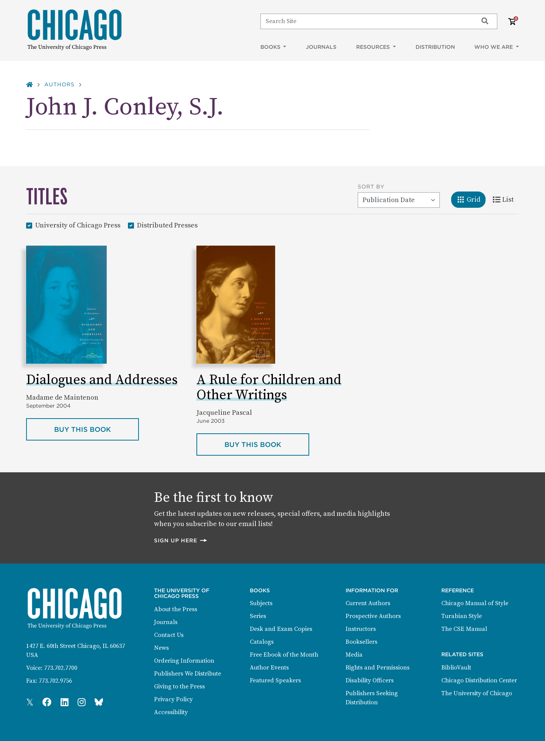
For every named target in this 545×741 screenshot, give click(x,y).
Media (354, 654)
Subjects (261, 603)
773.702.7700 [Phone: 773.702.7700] (60, 668)
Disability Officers (370, 680)
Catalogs (262, 642)
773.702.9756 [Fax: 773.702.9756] (55, 681)
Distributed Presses (167, 225)
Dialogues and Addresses (102, 380)
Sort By (371, 186)
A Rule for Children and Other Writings (268, 388)
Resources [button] (373, 47)
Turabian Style (461, 616)
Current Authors (368, 603)
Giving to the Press (179, 686)
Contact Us (169, 635)
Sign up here (181, 540)
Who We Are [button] (494, 47)
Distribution (435, 47)
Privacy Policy (173, 699)
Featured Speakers (275, 680)
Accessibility (171, 712)
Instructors (361, 629)
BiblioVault (456, 667)
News (161, 648)
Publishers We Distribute (187, 673)
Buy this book (96, 429)
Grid (471, 199)
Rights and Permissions (378, 667)
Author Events (269, 667)
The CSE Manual (464, 629)
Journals (321, 47)
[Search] (366, 21)
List (505, 199)
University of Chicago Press (77, 225)
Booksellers (361, 642)
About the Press (175, 609)
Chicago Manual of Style (474, 603)
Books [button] (271, 47)
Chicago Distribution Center (479, 680)
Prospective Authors (373, 616)
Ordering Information (184, 661)
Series (258, 616)
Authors (59, 84)
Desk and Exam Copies (281, 629)
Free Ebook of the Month (284, 654)
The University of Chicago (476, 693)
